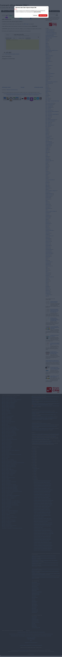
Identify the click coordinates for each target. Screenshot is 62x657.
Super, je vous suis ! (42, 15)
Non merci (35, 15)
